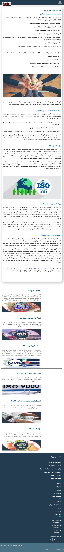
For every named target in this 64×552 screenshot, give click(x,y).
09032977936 (56, 533)
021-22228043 (56, 525)
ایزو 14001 (45, 158)
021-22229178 (57, 530)
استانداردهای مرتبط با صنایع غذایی (52, 472)
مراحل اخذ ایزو (57, 494)
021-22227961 (57, 528)
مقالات (59, 508)
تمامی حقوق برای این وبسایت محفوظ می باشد (53, 550)
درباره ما (59, 502)
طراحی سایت (19, 545)
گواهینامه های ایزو (36, 269)
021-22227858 (56, 520)
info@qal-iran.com (55, 536)
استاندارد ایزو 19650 (56, 476)
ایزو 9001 (59, 484)
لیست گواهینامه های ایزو (55, 505)
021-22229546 (56, 523)
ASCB (59, 512)
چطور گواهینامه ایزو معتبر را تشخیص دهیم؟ (50, 469)
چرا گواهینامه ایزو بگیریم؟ (55, 462)
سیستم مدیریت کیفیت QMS (54, 466)
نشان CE (58, 487)
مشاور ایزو (58, 490)
